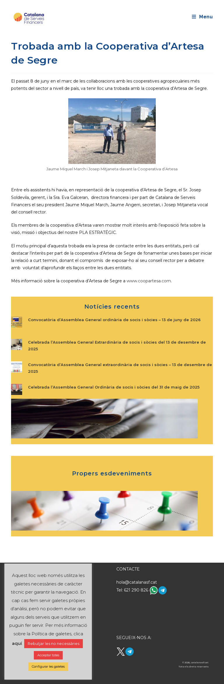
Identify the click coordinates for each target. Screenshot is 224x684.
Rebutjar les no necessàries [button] (53, 643)
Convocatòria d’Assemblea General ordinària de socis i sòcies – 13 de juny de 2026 (114, 319)
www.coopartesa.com (149, 281)
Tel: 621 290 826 (132, 590)
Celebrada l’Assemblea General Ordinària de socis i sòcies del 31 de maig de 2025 (114, 387)
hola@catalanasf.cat (136, 582)
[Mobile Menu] (202, 17)
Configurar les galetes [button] (48, 666)
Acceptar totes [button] (48, 655)
